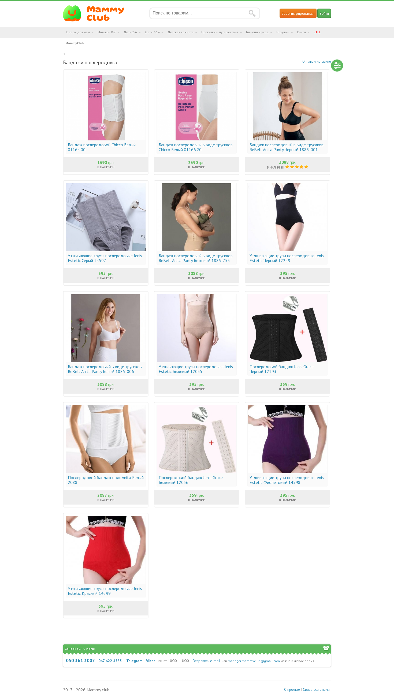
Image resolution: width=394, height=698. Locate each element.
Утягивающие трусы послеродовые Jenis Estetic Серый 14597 (105, 258)
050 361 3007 (80, 660)
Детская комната (181, 32)
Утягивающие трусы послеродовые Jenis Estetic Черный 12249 (287, 258)
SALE (317, 32)
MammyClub (74, 43)
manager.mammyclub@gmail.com (254, 661)
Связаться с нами (316, 689)
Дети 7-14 (152, 32)
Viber (150, 660)
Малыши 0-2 (107, 32)
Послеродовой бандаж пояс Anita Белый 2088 (106, 480)
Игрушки (282, 32)
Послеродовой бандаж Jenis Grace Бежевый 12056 (191, 480)
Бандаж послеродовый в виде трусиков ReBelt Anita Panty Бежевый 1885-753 (196, 258)
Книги (301, 32)
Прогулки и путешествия (219, 32)
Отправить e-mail (206, 660)
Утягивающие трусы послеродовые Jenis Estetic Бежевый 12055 (196, 369)
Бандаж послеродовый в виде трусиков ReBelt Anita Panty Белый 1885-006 (105, 369)
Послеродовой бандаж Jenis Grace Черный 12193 (282, 369)
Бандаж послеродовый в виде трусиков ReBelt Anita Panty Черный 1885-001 (287, 147)
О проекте (292, 689)
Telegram (134, 660)
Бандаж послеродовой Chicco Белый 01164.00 (102, 147)
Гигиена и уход (257, 32)
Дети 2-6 (130, 32)
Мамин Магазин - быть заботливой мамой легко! (97, 13)
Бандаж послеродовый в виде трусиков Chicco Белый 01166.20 (196, 147)
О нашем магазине (316, 61)
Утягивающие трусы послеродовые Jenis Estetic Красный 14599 (105, 591)
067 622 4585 (110, 660)
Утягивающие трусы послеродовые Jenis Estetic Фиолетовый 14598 (287, 480)
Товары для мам (77, 32)
